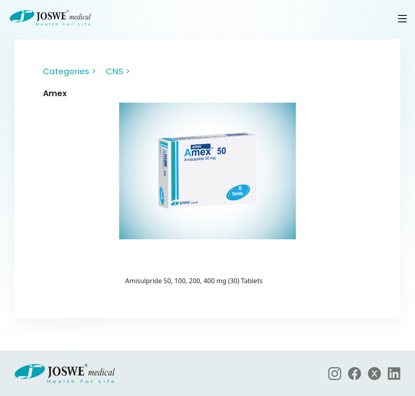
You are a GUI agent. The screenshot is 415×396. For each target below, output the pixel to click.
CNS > (118, 71)
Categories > (69, 71)
